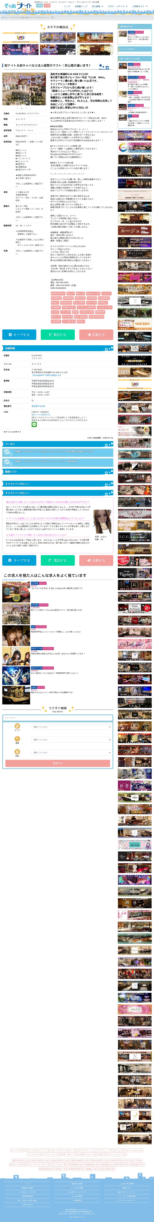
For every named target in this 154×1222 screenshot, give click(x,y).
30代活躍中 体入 (137, 1165)
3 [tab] (26, 108)
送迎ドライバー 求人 (89, 1154)
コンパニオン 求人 (135, 1150)
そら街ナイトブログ (27, 1192)
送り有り (55, 312)
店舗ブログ (126, 1188)
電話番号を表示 (38, 406)
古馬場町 (34, 583)
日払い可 (70, 293)
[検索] (57, 718)
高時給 (75, 312)
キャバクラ (43, 605)
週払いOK (80, 293)
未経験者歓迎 (104, 298)
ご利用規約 (77, 1200)
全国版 (39, 6)
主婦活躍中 (55, 321)
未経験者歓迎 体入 (46, 1169)
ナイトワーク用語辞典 (127, 1196)
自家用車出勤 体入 (76, 1169)
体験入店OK (80, 298)
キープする (19, 334)
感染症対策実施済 (96, 317)
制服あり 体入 (92, 1169)
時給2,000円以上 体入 (60, 1160)
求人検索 (96, 6)
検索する (58, 763)
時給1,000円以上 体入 (21, 1160)
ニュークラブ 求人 (35, 1154)
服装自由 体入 (106, 1165)
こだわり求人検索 (126, 1183)
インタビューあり (104, 307)
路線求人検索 (27, 1188)
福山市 (130, 92)
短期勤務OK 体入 (92, 1165)
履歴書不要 (100, 312)
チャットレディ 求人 (117, 1154)
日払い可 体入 (136, 1160)
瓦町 (33, 627)
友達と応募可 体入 (107, 1169)
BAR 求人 (103, 1154)
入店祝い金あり (69, 307)
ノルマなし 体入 (60, 1165)
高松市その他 (36, 648)
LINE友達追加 (27, 1196)
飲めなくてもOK (93, 293)
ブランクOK (66, 312)
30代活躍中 (91, 298)
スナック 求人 (32, 1150)
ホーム (4, 18)
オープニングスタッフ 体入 (41, 1165)
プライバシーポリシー (127, 1200)
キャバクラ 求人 (17, 1150)
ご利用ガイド (138, 6)
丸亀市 (34, 687)
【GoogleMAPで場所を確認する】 (47, 375)
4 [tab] (30, 108)
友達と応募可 (79, 303)
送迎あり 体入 (61, 1169)
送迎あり (55, 303)
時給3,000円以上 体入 (80, 1160)
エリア (17, 727)
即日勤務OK (56, 298)
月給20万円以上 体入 (119, 1160)
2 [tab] (21, 108)
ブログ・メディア (116, 6)
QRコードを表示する (41, 414)
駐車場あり (102, 303)
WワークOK (91, 303)
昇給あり (81, 321)
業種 (17, 740)
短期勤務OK (68, 298)
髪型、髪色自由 (80, 317)
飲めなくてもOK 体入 (19, 1165)
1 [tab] (17, 108)
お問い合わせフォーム (75, 1214)
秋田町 (130, 64)
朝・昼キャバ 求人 (71, 1154)
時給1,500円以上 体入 (41, 1160)
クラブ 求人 (121, 1150)
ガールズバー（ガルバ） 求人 (65, 1150)
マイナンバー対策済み (86, 307)
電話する (57, 334)
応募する (96, 334)
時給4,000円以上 (58, 293)
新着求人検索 (77, 1184)
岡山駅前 (131, 105)
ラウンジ (137, 64)
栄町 (129, 116)
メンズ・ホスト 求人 (53, 1154)
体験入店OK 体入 (122, 1165)
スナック (42, 583)
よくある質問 (77, 1196)
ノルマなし (106, 293)
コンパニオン (40, 627)
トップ (67, 6)
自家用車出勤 (66, 303)
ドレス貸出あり (69, 321)
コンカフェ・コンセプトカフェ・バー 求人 (96, 1150)
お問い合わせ (27, 1205)
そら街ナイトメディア (77, 1192)
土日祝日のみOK (87, 312)
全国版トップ (81, 6)
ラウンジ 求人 (45, 1150)
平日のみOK (67, 317)
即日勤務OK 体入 (76, 1165)
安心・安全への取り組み (27, 1200)
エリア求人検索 (77, 1188)
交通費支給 (55, 307)
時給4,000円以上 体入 (100, 1160)
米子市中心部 (133, 77)
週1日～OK (55, 317)
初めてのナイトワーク (127, 1192)
